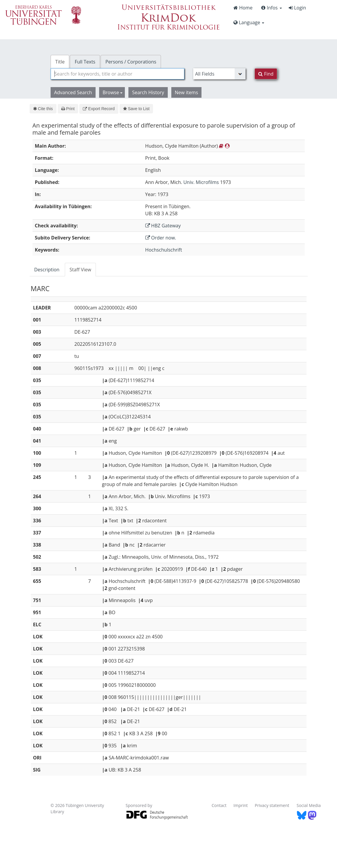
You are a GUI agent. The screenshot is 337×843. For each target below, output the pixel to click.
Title (60, 61)
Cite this (43, 108)
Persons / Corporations (130, 61)
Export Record (99, 108)
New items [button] (186, 92)
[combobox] (118, 73)
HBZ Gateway (163, 225)
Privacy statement (272, 805)
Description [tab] (46, 269)
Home (242, 7)
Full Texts (85, 61)
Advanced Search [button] (73, 92)
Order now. (160, 237)
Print (68, 108)
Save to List (136, 108)
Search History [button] (148, 92)
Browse (113, 92)
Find (265, 74)
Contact (219, 805)
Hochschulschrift (163, 250)
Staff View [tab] (80, 269)
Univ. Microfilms (201, 182)
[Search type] (219, 73)
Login (297, 7)
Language (248, 22)
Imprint (240, 805)
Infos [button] (271, 7)
